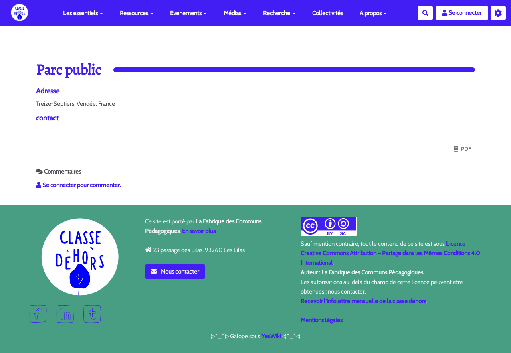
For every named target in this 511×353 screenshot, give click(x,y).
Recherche (279, 13)
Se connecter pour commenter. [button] (78, 185)
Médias (235, 13)
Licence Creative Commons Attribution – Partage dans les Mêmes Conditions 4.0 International (390, 253)
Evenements (188, 13)
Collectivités (327, 13)
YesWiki (271, 336)
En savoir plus (199, 231)
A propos (373, 13)
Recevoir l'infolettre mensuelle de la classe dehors (363, 301)
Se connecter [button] (462, 12)
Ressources (136, 13)
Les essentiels (83, 13)
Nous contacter (175, 271)
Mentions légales (322, 320)
